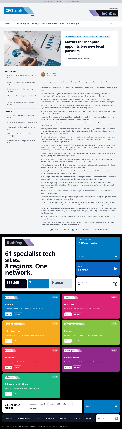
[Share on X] (86, 230)
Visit (8, 314)
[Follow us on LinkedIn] (53, 230)
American (33, 408)
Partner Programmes (73, 37)
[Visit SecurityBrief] (75, 350)
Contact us (8, 418)
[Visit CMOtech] (75, 297)
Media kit (18, 314)
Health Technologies (72, 24)
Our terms (76, 418)
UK (70, 404)
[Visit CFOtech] (15, 297)
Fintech (61, 24)
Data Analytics (35, 24)
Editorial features (24, 418)
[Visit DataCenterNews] (15, 324)
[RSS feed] (108, 418)
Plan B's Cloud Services (38, 426)
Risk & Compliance (90, 37)
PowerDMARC (63, 426)
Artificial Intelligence (22, 24)
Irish (58, 404)
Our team (63, 418)
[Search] (116, 23)
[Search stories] (106, 24)
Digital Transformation (49, 24)
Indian (52, 404)
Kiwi (64, 404)
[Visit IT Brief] (15, 350)
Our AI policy (50, 418)
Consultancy (104, 37)
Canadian (43, 404)
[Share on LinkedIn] (76, 230)
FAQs (37, 418)
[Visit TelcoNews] (15, 377)
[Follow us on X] (65, 230)
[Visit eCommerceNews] (75, 324)
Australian (33, 404)
